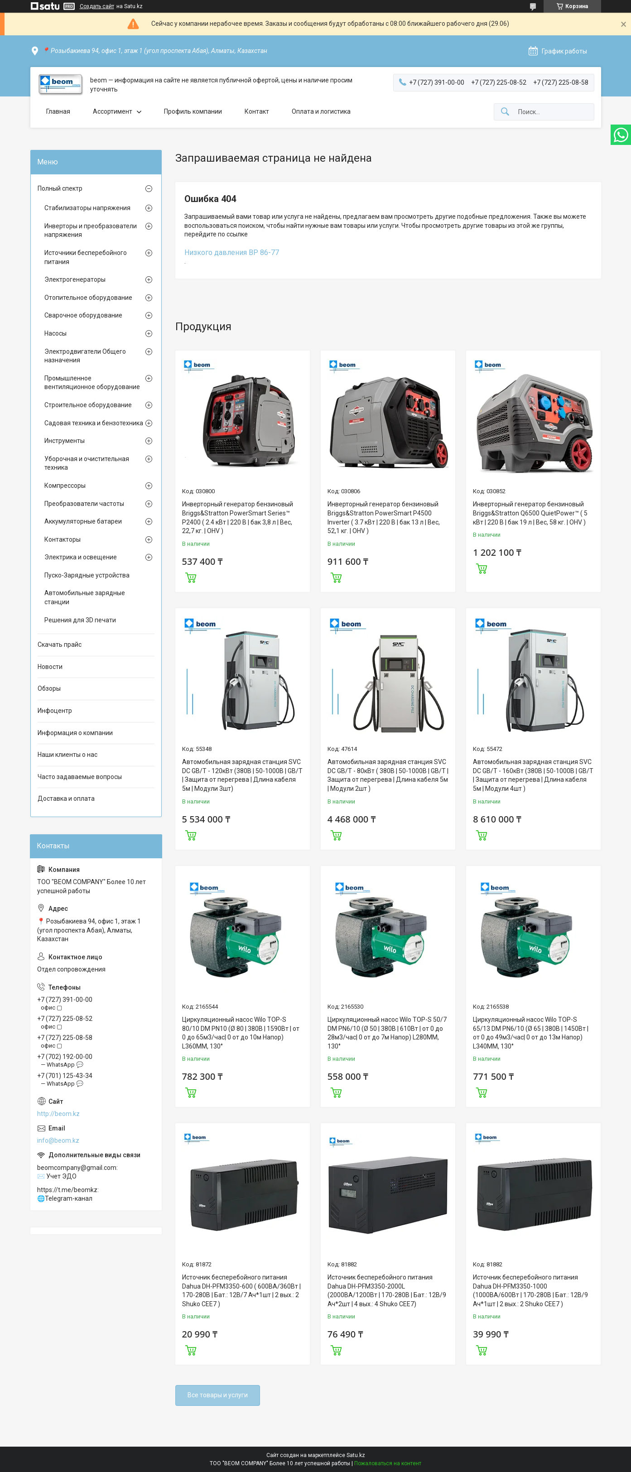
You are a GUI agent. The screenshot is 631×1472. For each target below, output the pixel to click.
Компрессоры (65, 485)
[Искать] (505, 112)
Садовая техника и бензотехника (93, 423)
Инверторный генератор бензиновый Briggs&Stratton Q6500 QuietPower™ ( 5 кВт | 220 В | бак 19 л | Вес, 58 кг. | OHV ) (530, 512)
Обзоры (49, 688)
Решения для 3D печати (80, 620)
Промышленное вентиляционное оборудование (92, 383)
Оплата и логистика (321, 111)
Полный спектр (60, 188)
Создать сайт (97, 6)
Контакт (257, 111)
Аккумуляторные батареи (83, 521)
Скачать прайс (60, 644)
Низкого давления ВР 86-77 (231, 252)
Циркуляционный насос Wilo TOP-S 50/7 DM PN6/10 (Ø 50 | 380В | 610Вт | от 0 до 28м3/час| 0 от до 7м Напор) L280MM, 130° (387, 1033)
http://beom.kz (58, 1113)
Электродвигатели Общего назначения (85, 356)
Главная (58, 111)
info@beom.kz (58, 1140)
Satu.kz (356, 1455)
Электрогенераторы (75, 279)
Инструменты (64, 440)
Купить (190, 576)
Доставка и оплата (66, 798)
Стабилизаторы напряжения (87, 208)
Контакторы (62, 539)
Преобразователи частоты (84, 503)
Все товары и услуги (218, 1395)
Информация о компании (75, 732)
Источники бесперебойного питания (85, 257)
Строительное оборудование (88, 405)
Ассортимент (112, 111)
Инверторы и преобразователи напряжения (90, 230)
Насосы (55, 333)
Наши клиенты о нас (67, 754)
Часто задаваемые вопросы (80, 776)
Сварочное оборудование (83, 315)
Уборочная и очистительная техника (86, 463)
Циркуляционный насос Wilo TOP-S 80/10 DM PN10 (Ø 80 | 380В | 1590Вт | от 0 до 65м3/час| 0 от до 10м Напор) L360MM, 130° (240, 1033)
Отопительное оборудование (88, 297)
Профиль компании (193, 111)
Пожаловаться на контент (387, 1463)
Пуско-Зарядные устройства (87, 575)
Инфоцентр (55, 710)
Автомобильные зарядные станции (84, 597)
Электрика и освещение (80, 557)
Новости (50, 666)
